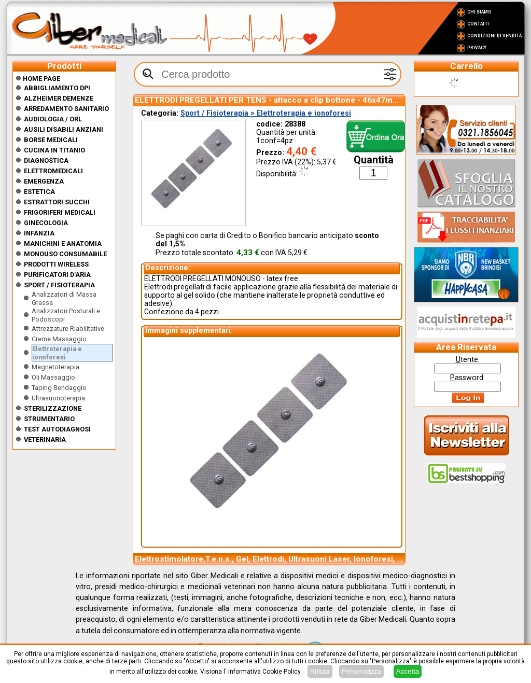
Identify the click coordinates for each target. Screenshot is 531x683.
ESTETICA (39, 192)
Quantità (374, 160)
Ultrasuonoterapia (58, 398)
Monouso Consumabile (65, 254)
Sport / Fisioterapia (59, 285)
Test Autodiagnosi (57, 429)
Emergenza (44, 181)
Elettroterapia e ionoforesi (57, 353)
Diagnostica (46, 160)
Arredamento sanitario (66, 109)
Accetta (407, 671)
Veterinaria (45, 439)
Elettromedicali (53, 171)
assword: (467, 377)
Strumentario (49, 419)
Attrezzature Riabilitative (68, 328)
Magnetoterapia (55, 367)
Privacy (476, 47)
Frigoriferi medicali (59, 212)
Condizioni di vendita (494, 35)
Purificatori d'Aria (57, 274)
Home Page (38, 78)
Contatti (478, 23)
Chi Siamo (479, 12)
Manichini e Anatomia (63, 243)
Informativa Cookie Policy (264, 671)
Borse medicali (51, 140)
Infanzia (39, 233)
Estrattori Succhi (57, 202)
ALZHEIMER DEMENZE (58, 98)
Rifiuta (320, 671)
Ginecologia (46, 223)
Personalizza (361, 671)
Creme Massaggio (59, 339)
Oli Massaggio (53, 377)
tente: (468, 359)
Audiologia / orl (53, 119)
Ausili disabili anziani (63, 129)
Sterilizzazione (52, 408)
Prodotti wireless (56, 264)
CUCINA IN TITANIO (54, 150)
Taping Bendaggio (59, 388)
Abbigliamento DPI (57, 88)
